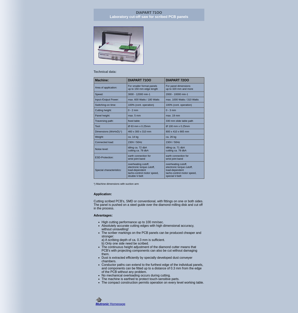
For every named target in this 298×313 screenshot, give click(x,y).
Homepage (110, 303)
